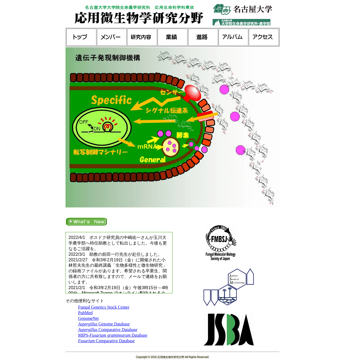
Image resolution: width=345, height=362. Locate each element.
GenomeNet (88, 318)
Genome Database (104, 324)
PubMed (85, 312)
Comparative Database (107, 329)
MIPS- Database (112, 335)
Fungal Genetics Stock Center (103, 307)
